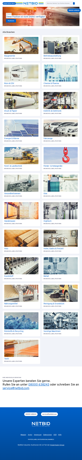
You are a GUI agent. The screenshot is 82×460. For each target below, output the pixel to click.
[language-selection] (76, 3)
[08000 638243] (74, 10)
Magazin (23, 435)
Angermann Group (57, 445)
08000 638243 (38, 385)
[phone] (31, 414)
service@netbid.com (16, 388)
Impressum (38, 435)
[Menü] (9, 3)
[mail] (49, 414)
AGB (54, 435)
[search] (74, 3)
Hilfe (60, 435)
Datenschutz (47, 435)
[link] (11, 21)
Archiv (30, 435)
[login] (78, 3)
